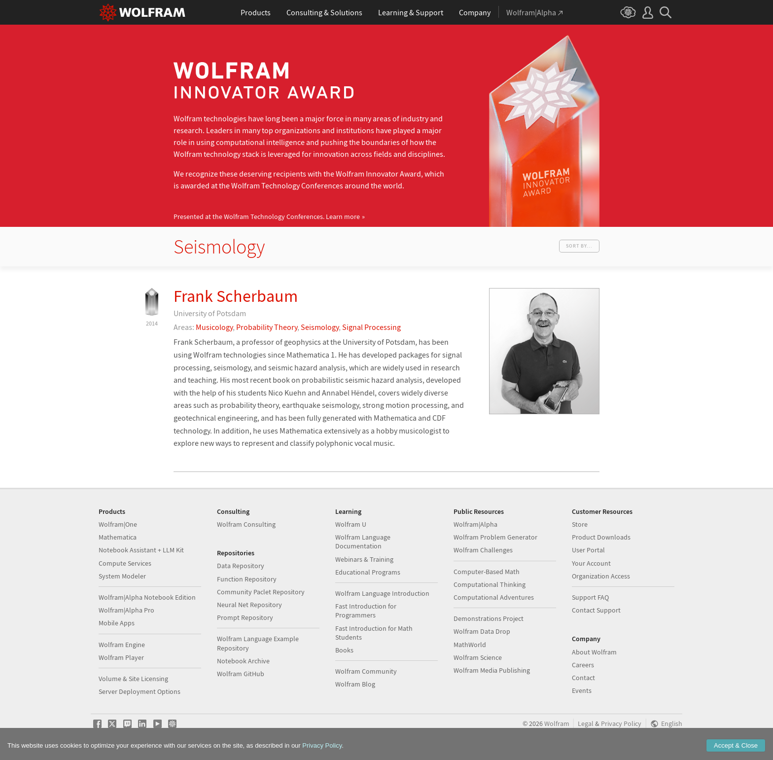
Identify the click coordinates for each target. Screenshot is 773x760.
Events (582, 690)
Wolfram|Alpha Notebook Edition (147, 597)
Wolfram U (350, 524)
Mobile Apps (117, 622)
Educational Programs (367, 572)
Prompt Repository (245, 617)
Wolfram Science (478, 657)
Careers (583, 664)
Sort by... (579, 246)
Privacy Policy (621, 724)
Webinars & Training (364, 559)
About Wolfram (594, 652)
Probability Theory (266, 327)
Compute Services (125, 563)
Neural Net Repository (249, 604)
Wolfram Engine (122, 644)
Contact (583, 677)
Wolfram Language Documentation (362, 541)
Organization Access (601, 576)
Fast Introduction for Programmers (365, 610)
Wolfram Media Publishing (492, 670)
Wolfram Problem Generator (495, 537)
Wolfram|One (118, 524)
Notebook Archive (243, 660)
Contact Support (596, 610)
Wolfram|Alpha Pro (126, 610)
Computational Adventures (494, 597)
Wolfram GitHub (240, 673)
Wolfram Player (121, 657)
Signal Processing (371, 327)
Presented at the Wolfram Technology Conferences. (267, 217)
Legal (586, 724)
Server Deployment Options (139, 691)
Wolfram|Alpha (475, 524)
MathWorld (470, 644)
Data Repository (240, 565)
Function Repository (247, 579)
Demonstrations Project (489, 618)
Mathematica (118, 537)
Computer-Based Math (487, 571)
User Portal (588, 549)
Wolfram (556, 724)
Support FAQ (590, 597)
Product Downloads (601, 537)
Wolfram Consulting (246, 524)
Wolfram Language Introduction (382, 593)
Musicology (214, 327)
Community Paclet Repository (261, 591)
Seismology (320, 327)
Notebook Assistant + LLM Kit (141, 549)
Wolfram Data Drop (482, 631)
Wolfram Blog (355, 684)
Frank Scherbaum (236, 296)
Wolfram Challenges (483, 549)
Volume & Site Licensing (133, 678)
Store (580, 524)
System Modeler (122, 576)
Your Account (591, 563)
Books (344, 650)
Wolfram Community (366, 671)
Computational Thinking (490, 584)
